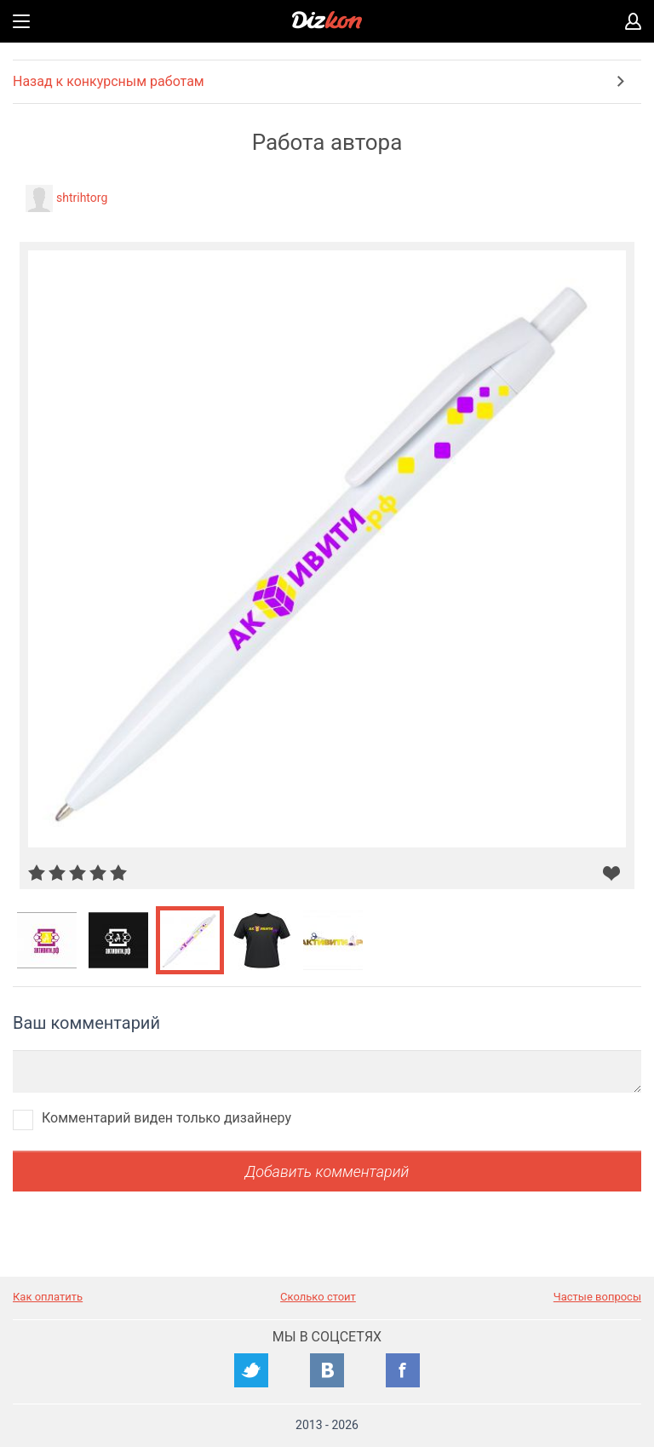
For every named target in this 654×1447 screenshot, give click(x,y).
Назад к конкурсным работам (108, 81)
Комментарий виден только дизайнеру (166, 1118)
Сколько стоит (318, 1296)
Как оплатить (48, 1296)
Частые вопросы (597, 1296)
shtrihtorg (81, 197)
